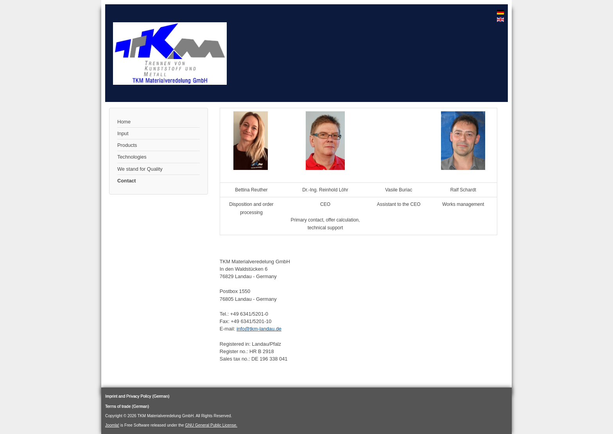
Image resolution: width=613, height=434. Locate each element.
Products (127, 145)
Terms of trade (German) (127, 406)
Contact (126, 181)
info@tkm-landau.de (259, 329)
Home (124, 122)
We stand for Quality (140, 169)
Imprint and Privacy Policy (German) (137, 396)
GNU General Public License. (211, 425)
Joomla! (112, 425)
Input (122, 133)
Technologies (132, 157)
